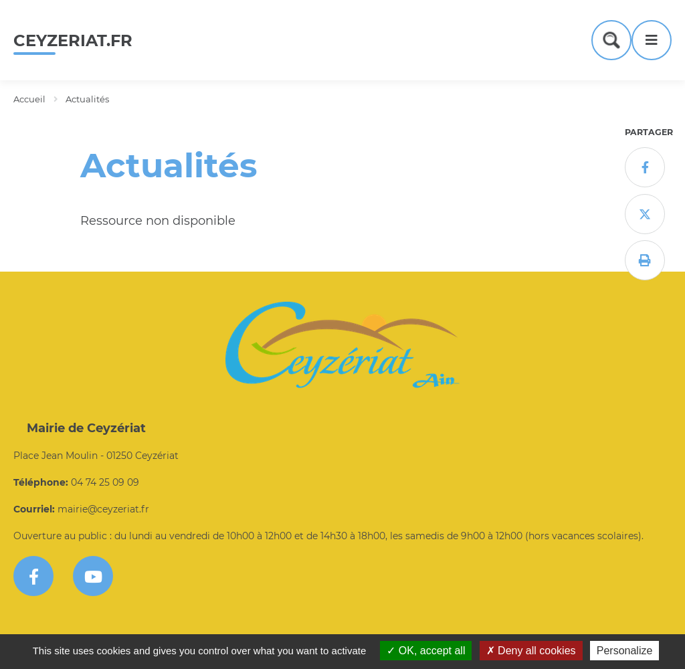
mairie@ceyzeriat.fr (103, 509)
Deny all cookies (531, 650)
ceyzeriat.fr (72, 40)
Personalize (625, 650)
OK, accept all (426, 650)
